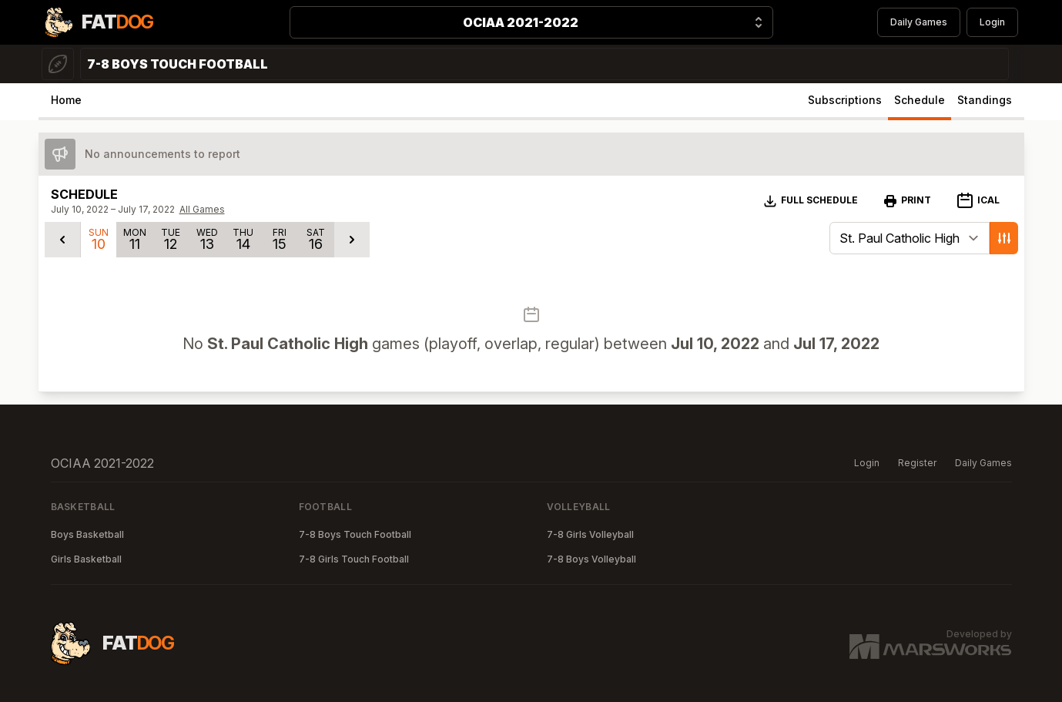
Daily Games (918, 22)
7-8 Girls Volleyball (590, 534)
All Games (202, 209)
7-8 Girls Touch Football (354, 559)
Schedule (919, 99)
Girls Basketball (86, 559)
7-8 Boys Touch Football (355, 534)
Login (992, 22)
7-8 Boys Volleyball (591, 559)
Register (917, 463)
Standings (984, 99)
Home (66, 99)
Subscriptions (845, 99)
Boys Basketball (87, 534)
